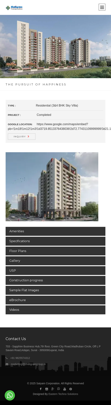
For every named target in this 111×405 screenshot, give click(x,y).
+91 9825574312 (20, 357)
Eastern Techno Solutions (63, 394)
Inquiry (20, 136)
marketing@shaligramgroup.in (28, 364)
